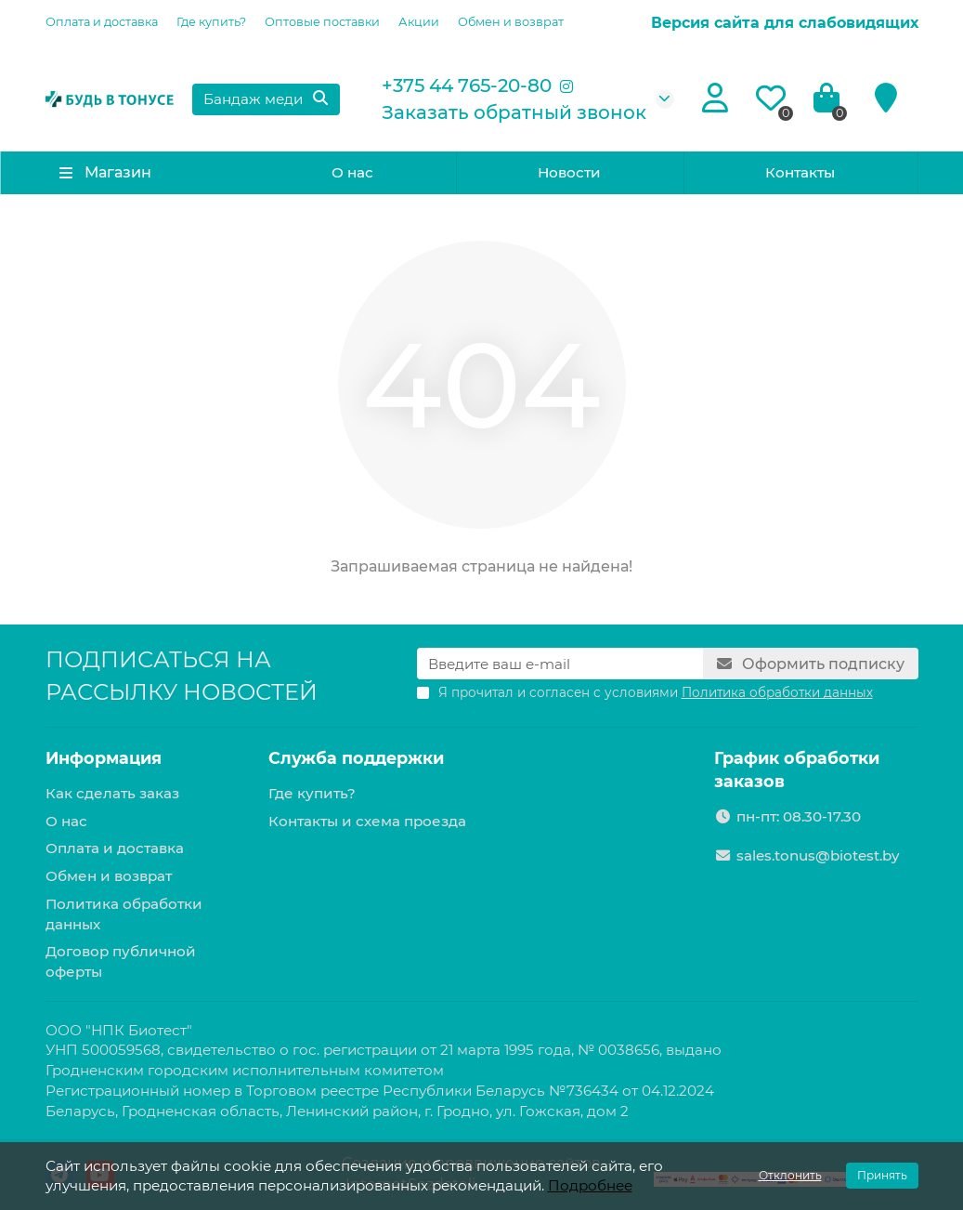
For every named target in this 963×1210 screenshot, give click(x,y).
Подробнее (590, 1185)
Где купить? (211, 22)
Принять (882, 1175)
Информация (104, 758)
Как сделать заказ (112, 793)
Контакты (800, 172)
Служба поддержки (356, 758)
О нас (352, 172)
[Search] (265, 99)
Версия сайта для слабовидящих (784, 23)
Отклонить (790, 1175)
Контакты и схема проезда (367, 821)
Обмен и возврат (511, 22)
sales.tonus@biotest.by (817, 855)
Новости (569, 172)
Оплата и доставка (102, 22)
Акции (418, 22)
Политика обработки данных (124, 914)
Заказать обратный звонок (514, 112)
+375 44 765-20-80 (467, 85)
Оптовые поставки (322, 22)
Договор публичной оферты (121, 961)
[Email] (560, 663)
